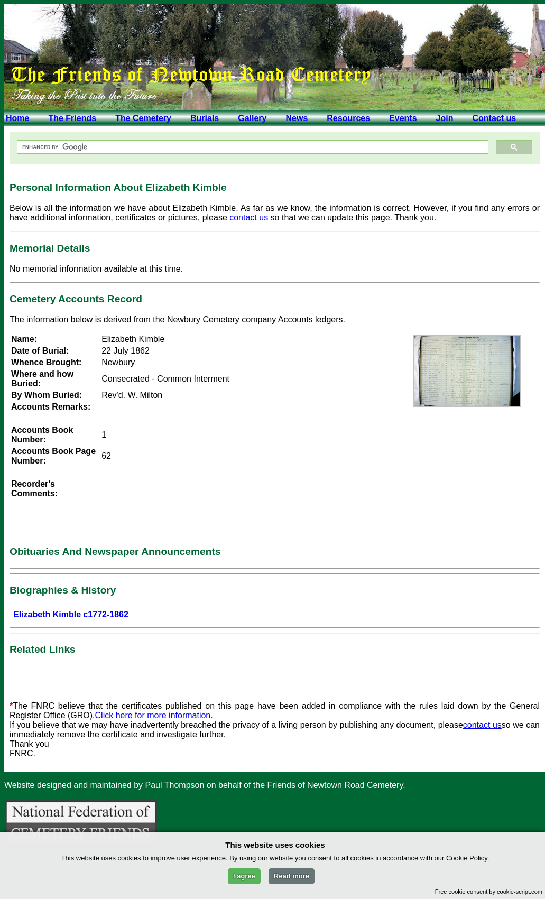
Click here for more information (153, 715)
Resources (348, 118)
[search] (251, 147)
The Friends (72, 118)
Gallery (252, 118)
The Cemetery (143, 118)
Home (17, 118)
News (296, 118)
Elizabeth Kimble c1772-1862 (70, 614)
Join (445, 118)
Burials (204, 118)
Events (403, 118)
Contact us (494, 118)
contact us (248, 217)
